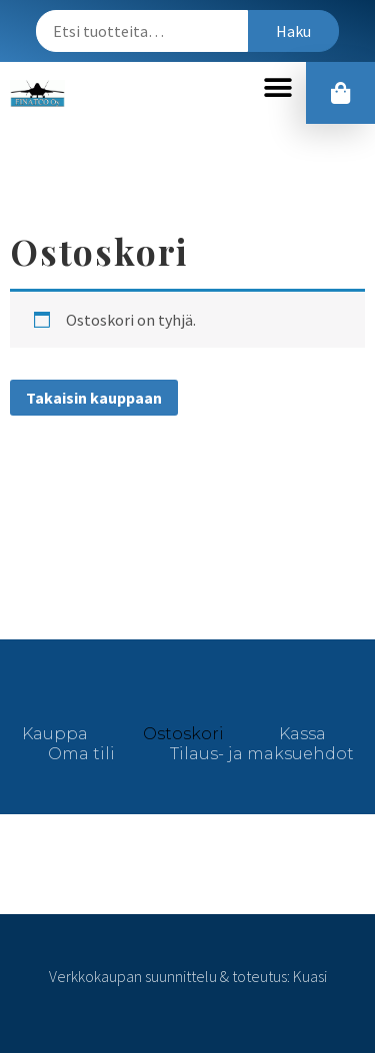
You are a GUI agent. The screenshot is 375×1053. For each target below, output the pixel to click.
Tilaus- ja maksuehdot (262, 753)
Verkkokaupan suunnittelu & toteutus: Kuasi (188, 976)
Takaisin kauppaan (94, 398)
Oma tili (81, 753)
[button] (277, 88)
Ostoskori (183, 733)
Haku (293, 31)
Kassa (302, 733)
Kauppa (55, 733)
